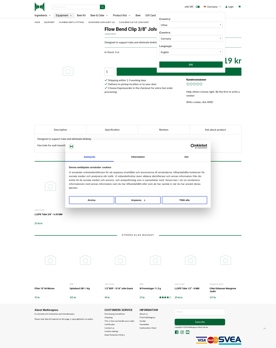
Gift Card (150, 15)
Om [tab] (186, 156)
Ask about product (215, 129)
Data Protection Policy (115, 335)
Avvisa (92, 200)
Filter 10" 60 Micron (44, 288)
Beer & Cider (99, 15)
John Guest (110, 34)
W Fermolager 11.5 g (150, 288)
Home (37, 22)
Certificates (110, 324)
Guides (143, 321)
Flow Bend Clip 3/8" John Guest (134, 22)
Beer (138, 15)
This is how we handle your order (119, 321)
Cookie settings (111, 331)
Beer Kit (81, 15)
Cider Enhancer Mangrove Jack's (223, 290)
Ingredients (43, 15)
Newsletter (144, 324)
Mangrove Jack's (216, 284)
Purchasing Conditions (115, 314)
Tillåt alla (184, 200)
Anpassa (138, 200)
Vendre (205, 327)
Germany (212, 6)
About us (144, 314)
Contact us (109, 328)
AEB (71, 284)
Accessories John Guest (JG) (101, 22)
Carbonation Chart (148, 328)
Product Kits (122, 15)
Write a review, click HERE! (199, 102)
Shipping (108, 317)
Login (229, 6)
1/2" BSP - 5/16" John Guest (119, 288)
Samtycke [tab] (89, 156)
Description (60, 129)
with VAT (192, 7)
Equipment (64, 15)
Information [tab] (138, 156)
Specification (112, 129)
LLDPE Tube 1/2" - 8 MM (187, 288)
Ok (191, 64)
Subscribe (200, 322)
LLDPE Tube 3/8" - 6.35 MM (48, 214)
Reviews (163, 129)
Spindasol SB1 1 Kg (80, 288)
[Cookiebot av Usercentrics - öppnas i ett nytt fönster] (193, 146)
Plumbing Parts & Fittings (71, 22)
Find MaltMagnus (147, 317)
